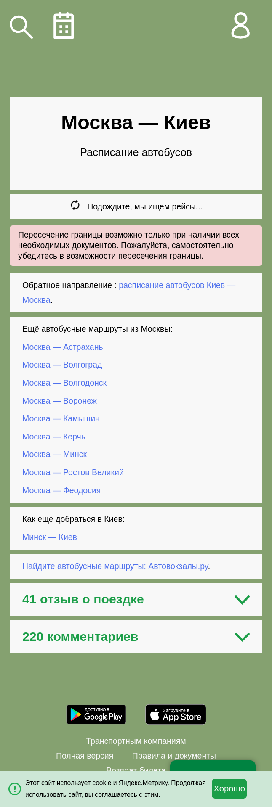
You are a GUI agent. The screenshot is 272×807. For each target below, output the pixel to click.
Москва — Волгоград (62, 364)
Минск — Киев (49, 537)
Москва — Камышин (61, 418)
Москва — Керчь (53, 436)
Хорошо (229, 788)
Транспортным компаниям (136, 741)
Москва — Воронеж (59, 400)
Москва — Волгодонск (64, 382)
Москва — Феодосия (61, 490)
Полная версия (84, 755)
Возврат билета (136, 770)
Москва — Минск (54, 454)
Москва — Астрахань (62, 347)
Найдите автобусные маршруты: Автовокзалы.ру (115, 566)
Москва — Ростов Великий (73, 472)
